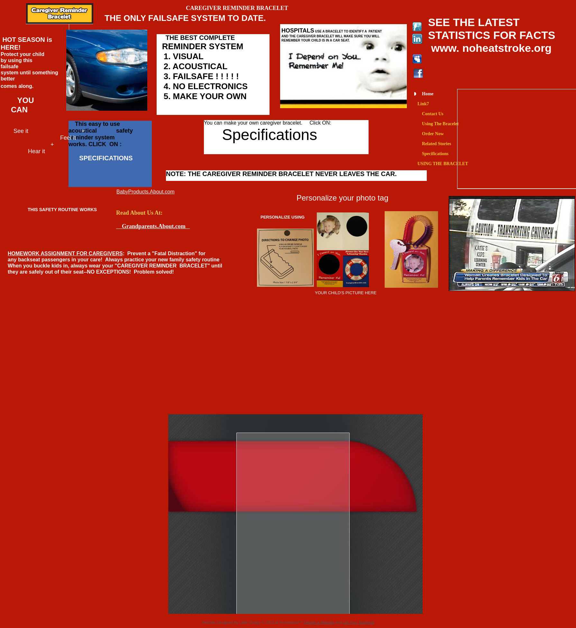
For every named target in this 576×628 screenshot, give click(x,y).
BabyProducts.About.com (145, 191)
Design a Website (319, 622)
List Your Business (358, 622)
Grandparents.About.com (153, 226)
